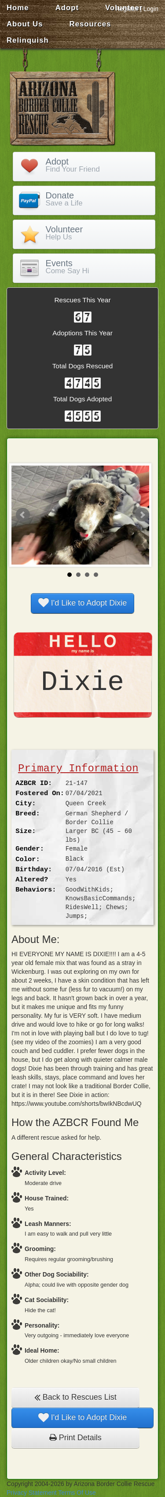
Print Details (75, 1437)
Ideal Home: (42, 1350)
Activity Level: (45, 1172)
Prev (23, 515)
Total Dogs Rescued (82, 366)
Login (150, 8)
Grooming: (40, 1248)
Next (142, 515)
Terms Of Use (77, 1492)
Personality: (42, 1325)
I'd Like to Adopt (82, 602)
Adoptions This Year (82, 333)
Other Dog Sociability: (57, 1274)
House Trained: (47, 1198)
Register (126, 8)
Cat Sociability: (47, 1299)
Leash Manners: (48, 1223)
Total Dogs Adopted (82, 399)
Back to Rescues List (75, 1397)
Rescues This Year (82, 300)
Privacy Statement (32, 1492)
